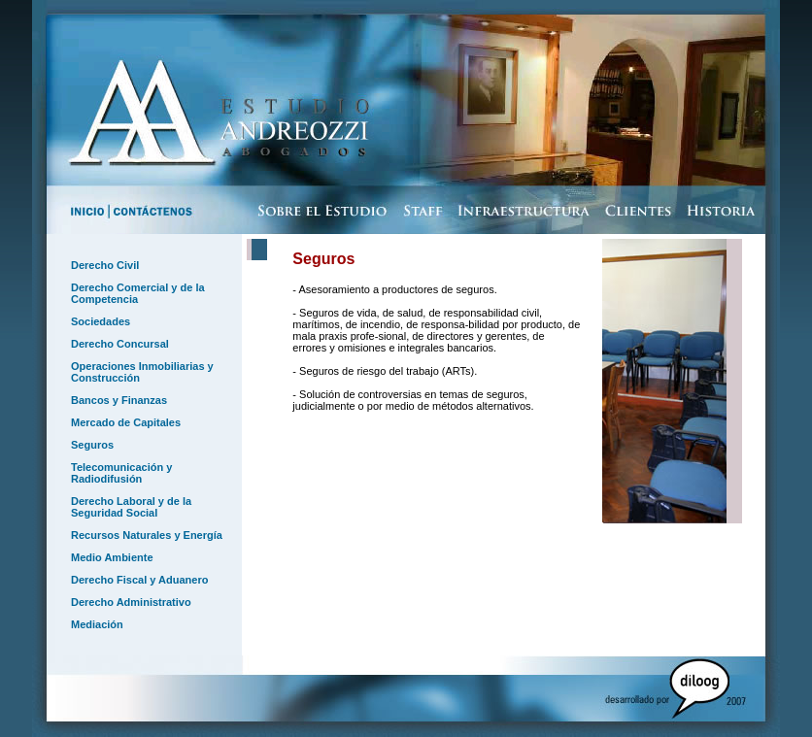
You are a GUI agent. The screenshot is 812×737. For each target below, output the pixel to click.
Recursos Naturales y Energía (146, 535)
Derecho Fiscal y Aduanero (139, 580)
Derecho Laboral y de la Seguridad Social (131, 507)
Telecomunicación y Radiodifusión (121, 473)
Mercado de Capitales (126, 422)
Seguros (92, 445)
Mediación (97, 624)
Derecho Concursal (120, 344)
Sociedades (100, 321)
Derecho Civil (105, 265)
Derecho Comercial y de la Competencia (138, 293)
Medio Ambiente (112, 557)
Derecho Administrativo (131, 602)
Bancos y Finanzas (119, 400)
